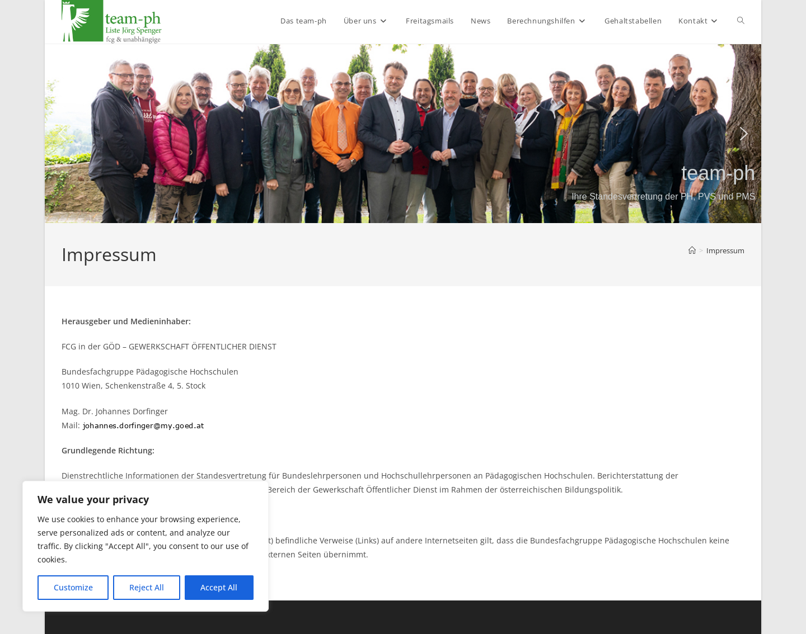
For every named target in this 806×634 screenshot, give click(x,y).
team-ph (718, 173)
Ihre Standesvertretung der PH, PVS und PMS (663, 196)
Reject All (146, 587)
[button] (62, 134)
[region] (145, 546)
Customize (73, 587)
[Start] (692, 250)
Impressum (725, 250)
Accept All (218, 587)
